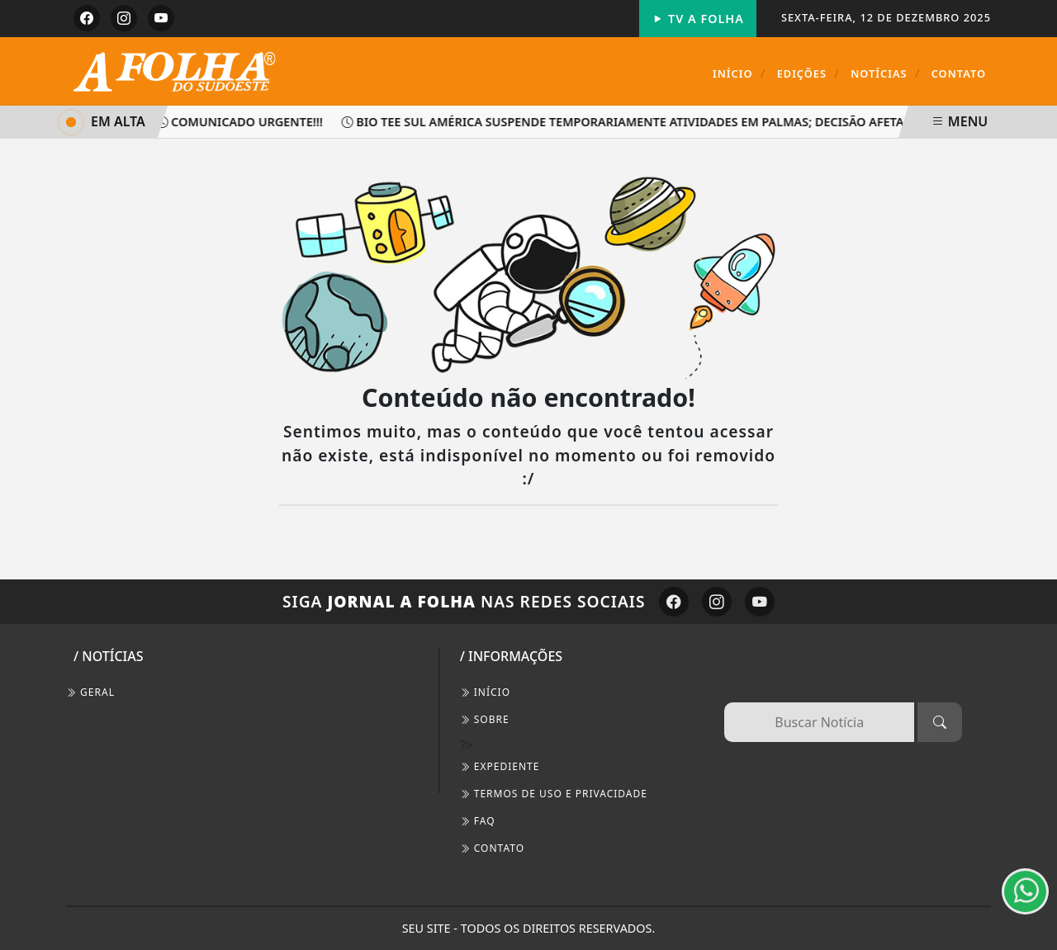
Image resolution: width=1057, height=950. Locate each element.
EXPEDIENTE (500, 766)
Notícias (885, 73)
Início (739, 73)
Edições (808, 73)
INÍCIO (485, 692)
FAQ (477, 821)
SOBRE (485, 719)
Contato (958, 73)
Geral (90, 692)
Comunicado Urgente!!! (243, 122)
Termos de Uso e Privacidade (553, 794)
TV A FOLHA (698, 18)
